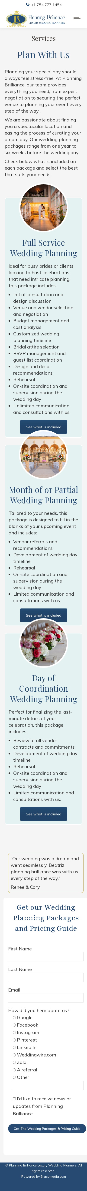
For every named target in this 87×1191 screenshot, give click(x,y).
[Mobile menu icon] (77, 18)
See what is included (43, 814)
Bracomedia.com (53, 1176)
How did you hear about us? (38, 1010)
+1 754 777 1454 (43, 4)
